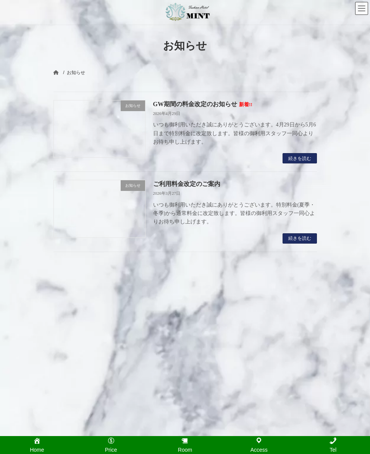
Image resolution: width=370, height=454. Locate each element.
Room (202, 329)
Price (201, 317)
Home (202, 305)
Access (203, 354)
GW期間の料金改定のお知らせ (202, 104)
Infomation (206, 341)
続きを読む (299, 158)
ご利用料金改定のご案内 (186, 184)
